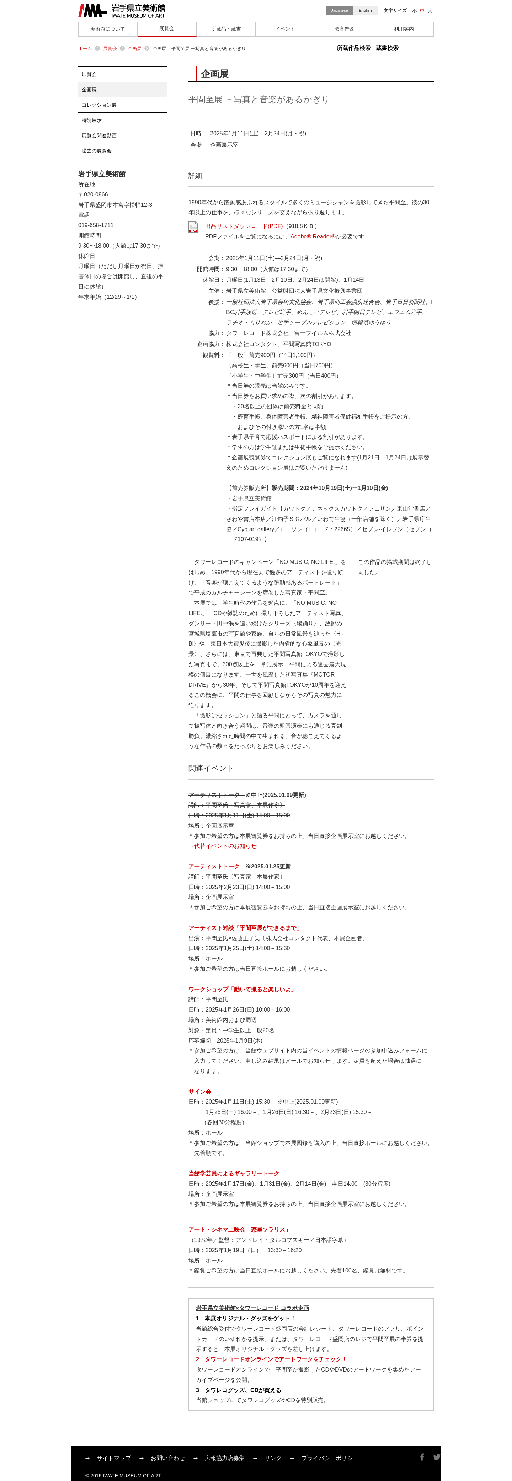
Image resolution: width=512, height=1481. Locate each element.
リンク (273, 1458)
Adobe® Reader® (313, 236)
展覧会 (110, 48)
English (365, 10)
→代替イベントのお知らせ (222, 846)
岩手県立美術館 (121, 11)
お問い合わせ (168, 1458)
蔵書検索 (387, 48)
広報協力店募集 (225, 1458)
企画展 (135, 48)
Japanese (339, 10)
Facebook (422, 1457)
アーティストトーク (214, 866)
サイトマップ (114, 1458)
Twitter (437, 1457)
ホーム (85, 48)
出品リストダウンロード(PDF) (244, 226)
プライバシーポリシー (330, 1458)
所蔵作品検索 (354, 48)
